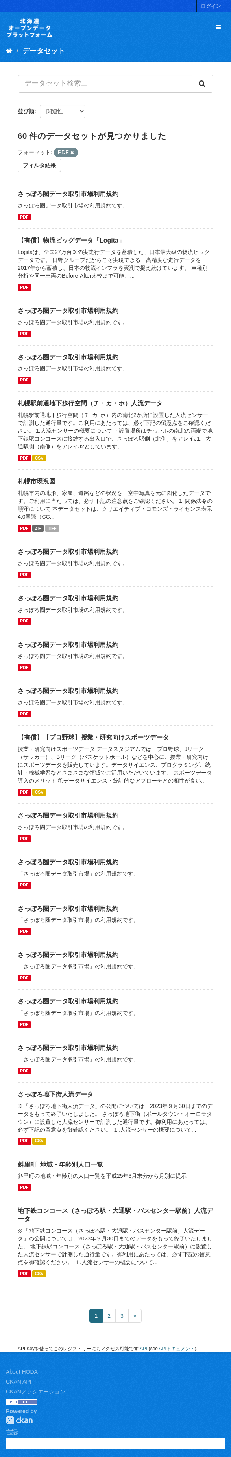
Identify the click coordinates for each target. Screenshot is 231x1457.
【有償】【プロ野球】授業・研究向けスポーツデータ (93, 737)
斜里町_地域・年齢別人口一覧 (60, 1164)
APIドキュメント (177, 1348)
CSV (39, 458)
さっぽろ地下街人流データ (55, 1094)
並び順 (26, 111)
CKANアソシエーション (35, 1391)
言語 (11, 1432)
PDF (24, 217)
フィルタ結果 (39, 165)
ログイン (211, 6)
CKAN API (18, 1382)
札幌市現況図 (36, 481)
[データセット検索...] (105, 84)
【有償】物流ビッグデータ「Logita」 (71, 240)
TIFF (52, 528)
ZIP (38, 528)
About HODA (22, 1372)
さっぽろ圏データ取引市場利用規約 (68, 194)
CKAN (19, 1420)
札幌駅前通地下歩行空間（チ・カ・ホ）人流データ (90, 403)
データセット (43, 51)
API (143, 1348)
